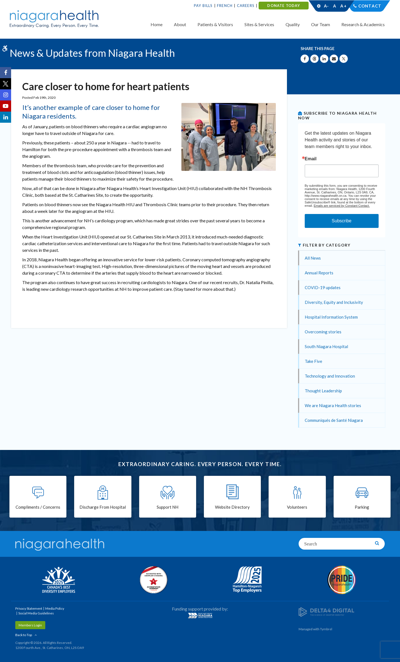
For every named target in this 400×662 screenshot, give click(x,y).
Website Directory (232, 507)
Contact (369, 5)
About (180, 24)
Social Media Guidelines (36, 613)
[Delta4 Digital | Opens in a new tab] (326, 611)
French (224, 5)
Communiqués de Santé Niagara (334, 420)
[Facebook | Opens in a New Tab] (5, 72)
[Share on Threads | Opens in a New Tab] (314, 59)
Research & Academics (363, 24)
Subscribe (341, 220)
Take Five (313, 361)
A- (326, 5)
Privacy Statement (28, 608)
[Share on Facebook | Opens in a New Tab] (305, 59)
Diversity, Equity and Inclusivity (334, 302)
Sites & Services (259, 24)
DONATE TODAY (283, 5)
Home (156, 24)
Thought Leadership (323, 390)
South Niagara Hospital (326, 346)
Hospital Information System (331, 316)
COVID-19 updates (323, 287)
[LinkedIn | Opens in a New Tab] (5, 117)
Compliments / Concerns (38, 507)
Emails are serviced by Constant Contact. (342, 205)
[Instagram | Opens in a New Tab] (5, 94)
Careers (245, 5)
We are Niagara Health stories (333, 405)
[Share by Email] (334, 59)
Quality (293, 24)
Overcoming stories (323, 331)
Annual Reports (319, 272)
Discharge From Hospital (102, 507)
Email (311, 159)
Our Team (320, 24)
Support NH (167, 507)
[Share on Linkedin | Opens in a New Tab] (324, 59)
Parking (362, 507)
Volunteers (297, 507)
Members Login (30, 625)
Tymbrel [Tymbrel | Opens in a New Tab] (326, 629)
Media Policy (54, 608)
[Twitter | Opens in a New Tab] (5, 83)
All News (313, 257)
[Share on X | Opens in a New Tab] (343, 59)
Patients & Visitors (215, 24)
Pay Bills (203, 5)
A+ (343, 5)
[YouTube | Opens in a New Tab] (5, 106)
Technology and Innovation (330, 375)
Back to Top (23, 635)
